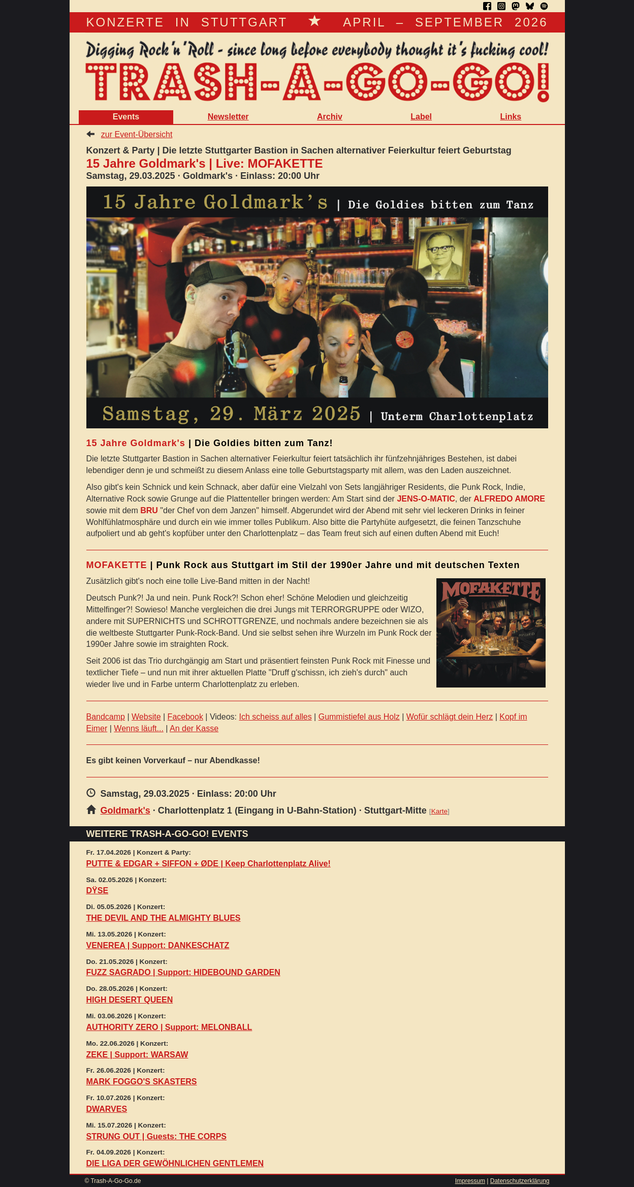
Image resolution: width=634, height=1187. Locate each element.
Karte (439, 811)
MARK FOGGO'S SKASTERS (141, 1081)
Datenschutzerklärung (520, 1180)
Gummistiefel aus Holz (359, 716)
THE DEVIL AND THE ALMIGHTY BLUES (163, 918)
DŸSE (97, 890)
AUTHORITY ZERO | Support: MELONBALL (169, 1027)
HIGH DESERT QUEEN (129, 999)
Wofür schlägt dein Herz (449, 716)
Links (510, 116)
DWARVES (107, 1109)
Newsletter (228, 116)
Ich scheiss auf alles (275, 716)
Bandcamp (105, 716)
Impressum (470, 1180)
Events (126, 116)
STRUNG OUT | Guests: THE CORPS (156, 1136)
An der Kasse (194, 728)
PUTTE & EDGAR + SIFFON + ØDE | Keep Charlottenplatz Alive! (208, 863)
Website (146, 716)
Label (421, 116)
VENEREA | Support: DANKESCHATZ (158, 945)
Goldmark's (125, 810)
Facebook (185, 716)
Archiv (329, 116)
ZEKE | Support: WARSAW (137, 1054)
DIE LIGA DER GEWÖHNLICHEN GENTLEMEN (175, 1163)
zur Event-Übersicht (137, 134)
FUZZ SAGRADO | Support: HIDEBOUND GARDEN (183, 972)
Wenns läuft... (139, 728)
